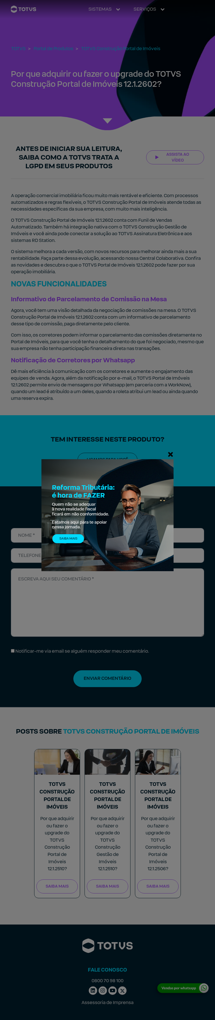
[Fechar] (170, 454)
